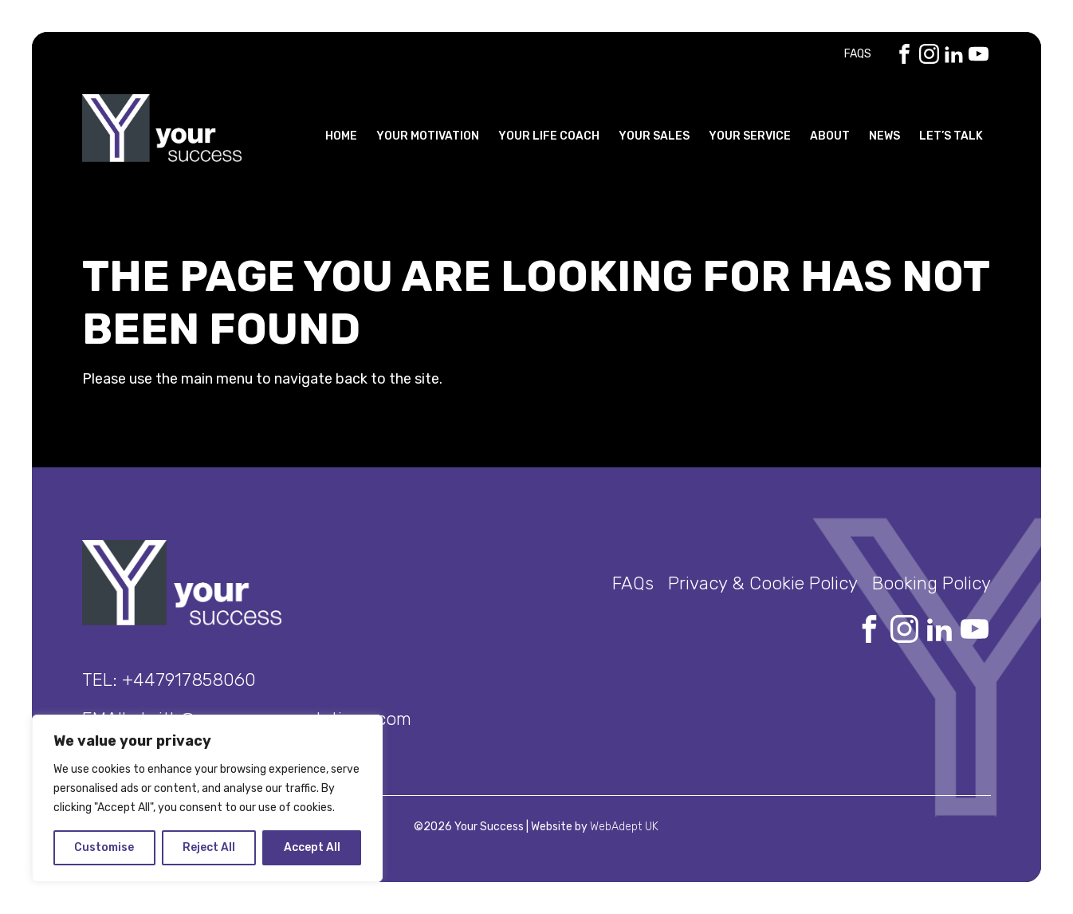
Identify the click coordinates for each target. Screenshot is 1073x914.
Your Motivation (427, 136)
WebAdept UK (624, 826)
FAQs (857, 54)
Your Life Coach (548, 136)
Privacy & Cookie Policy (763, 583)
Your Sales (654, 136)
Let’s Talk (951, 136)
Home (341, 136)
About (830, 136)
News (884, 136)
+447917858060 (189, 680)
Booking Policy (931, 583)
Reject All (209, 847)
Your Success (162, 127)
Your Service (750, 136)
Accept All (312, 847)
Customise (104, 847)
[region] (207, 798)
